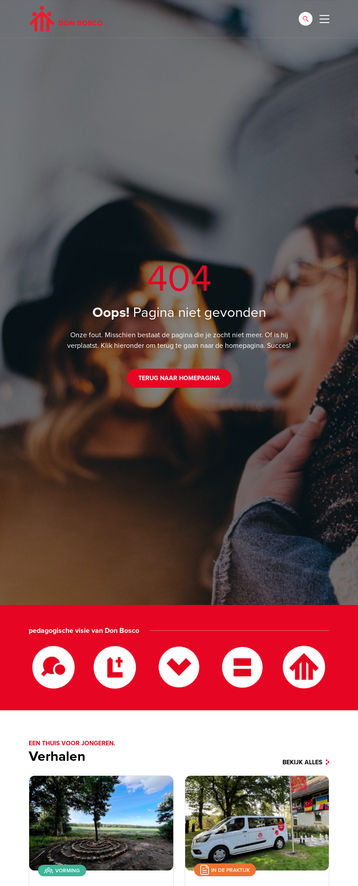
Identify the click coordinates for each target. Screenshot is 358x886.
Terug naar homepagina (179, 378)
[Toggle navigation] (324, 19)
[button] (305, 19)
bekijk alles (305, 762)
